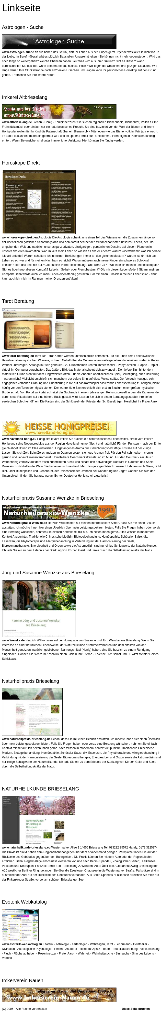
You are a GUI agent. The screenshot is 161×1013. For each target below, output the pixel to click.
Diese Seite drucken (136, 1009)
